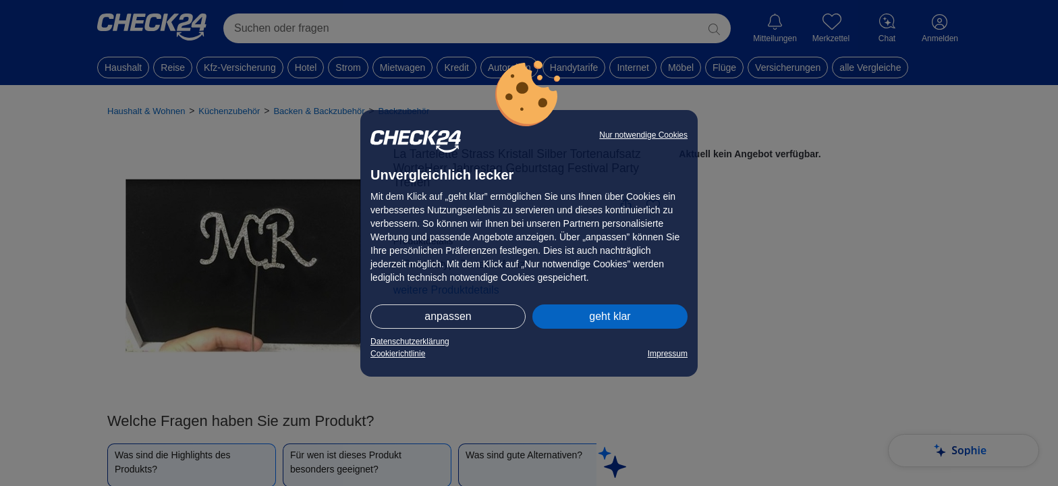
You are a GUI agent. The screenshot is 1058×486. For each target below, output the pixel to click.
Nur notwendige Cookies (643, 135)
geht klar (609, 316)
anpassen (447, 316)
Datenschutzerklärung (409, 341)
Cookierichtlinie (397, 353)
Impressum (668, 353)
